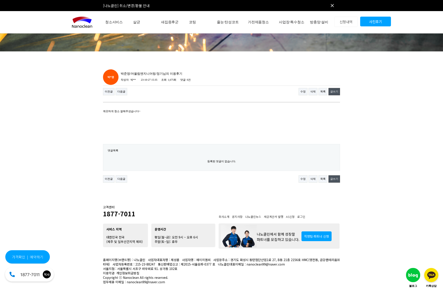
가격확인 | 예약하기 (27, 257)
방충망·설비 (319, 22)
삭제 (313, 91)
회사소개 (224, 217)
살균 (136, 22)
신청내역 (346, 21)
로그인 (301, 217)
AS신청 (290, 217)
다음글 (121, 91)
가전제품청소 (258, 22)
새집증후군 (170, 22)
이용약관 (109, 273)
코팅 (192, 22)
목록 (323, 91)
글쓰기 (334, 91)
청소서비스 (114, 22)
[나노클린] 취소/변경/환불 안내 (126, 5)
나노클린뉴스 (253, 217)
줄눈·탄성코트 (228, 22)
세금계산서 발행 (273, 217)
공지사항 (237, 217)
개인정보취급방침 (127, 273)
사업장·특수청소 (291, 22)
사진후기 (375, 21)
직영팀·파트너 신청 (316, 236)
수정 (303, 91)
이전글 (109, 91)
